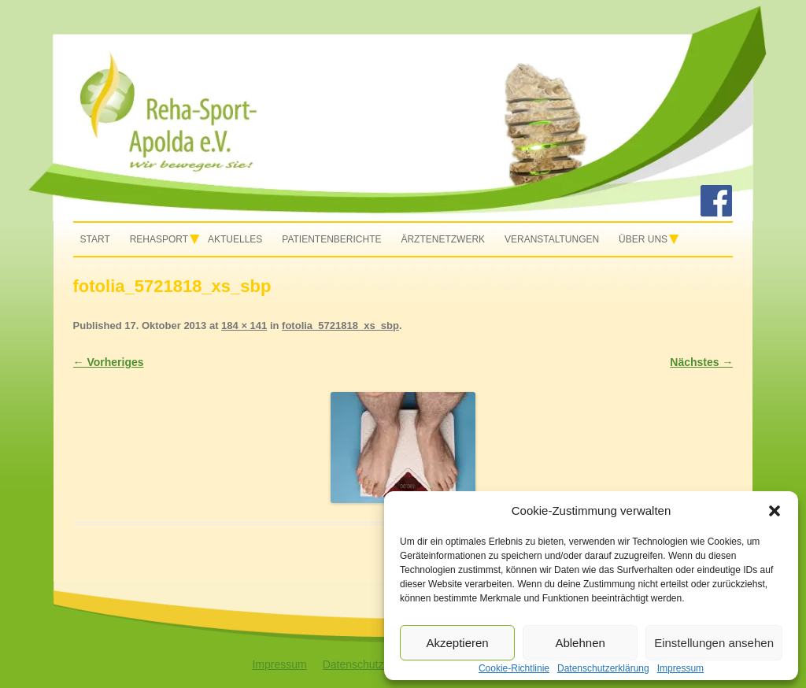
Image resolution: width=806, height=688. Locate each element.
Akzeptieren (457, 642)
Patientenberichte (331, 239)
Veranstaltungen (552, 239)
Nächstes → (701, 362)
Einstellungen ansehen (714, 642)
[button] (774, 511)
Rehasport (159, 239)
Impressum (279, 664)
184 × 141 (244, 325)
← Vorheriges (108, 362)
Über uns (643, 239)
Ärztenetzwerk (443, 239)
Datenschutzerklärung (376, 664)
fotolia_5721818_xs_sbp (340, 325)
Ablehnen (579, 642)
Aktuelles (235, 239)
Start (95, 239)
